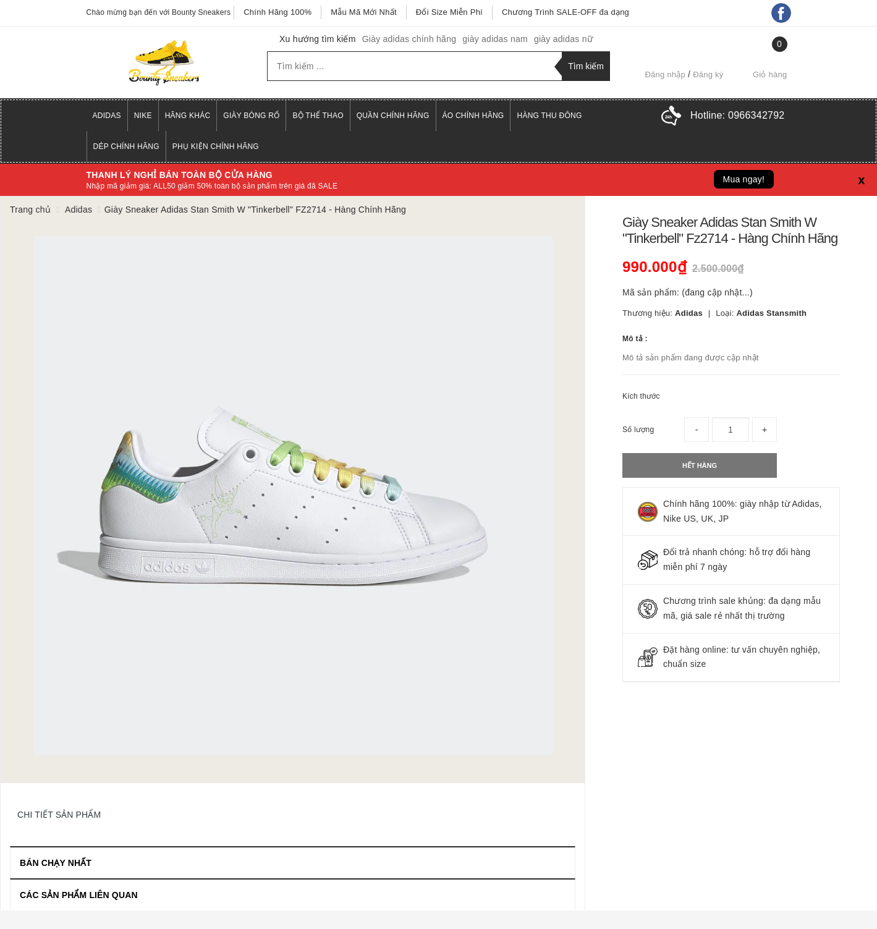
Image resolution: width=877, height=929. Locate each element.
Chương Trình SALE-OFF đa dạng (565, 12)
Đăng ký (708, 74)
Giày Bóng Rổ (251, 115)
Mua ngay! (744, 179)
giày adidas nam (495, 39)
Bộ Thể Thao (317, 115)
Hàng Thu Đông (549, 115)
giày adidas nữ (563, 39)
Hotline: (737, 115)
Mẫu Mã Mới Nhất (364, 12)
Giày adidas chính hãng (409, 39)
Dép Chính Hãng (126, 146)
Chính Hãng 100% (277, 12)
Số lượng (638, 429)
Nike (143, 115)
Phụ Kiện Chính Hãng (215, 146)
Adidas (107, 115)
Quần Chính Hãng (393, 115)
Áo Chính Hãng (473, 115)
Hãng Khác (188, 115)
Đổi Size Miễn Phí (449, 12)
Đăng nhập (665, 74)
